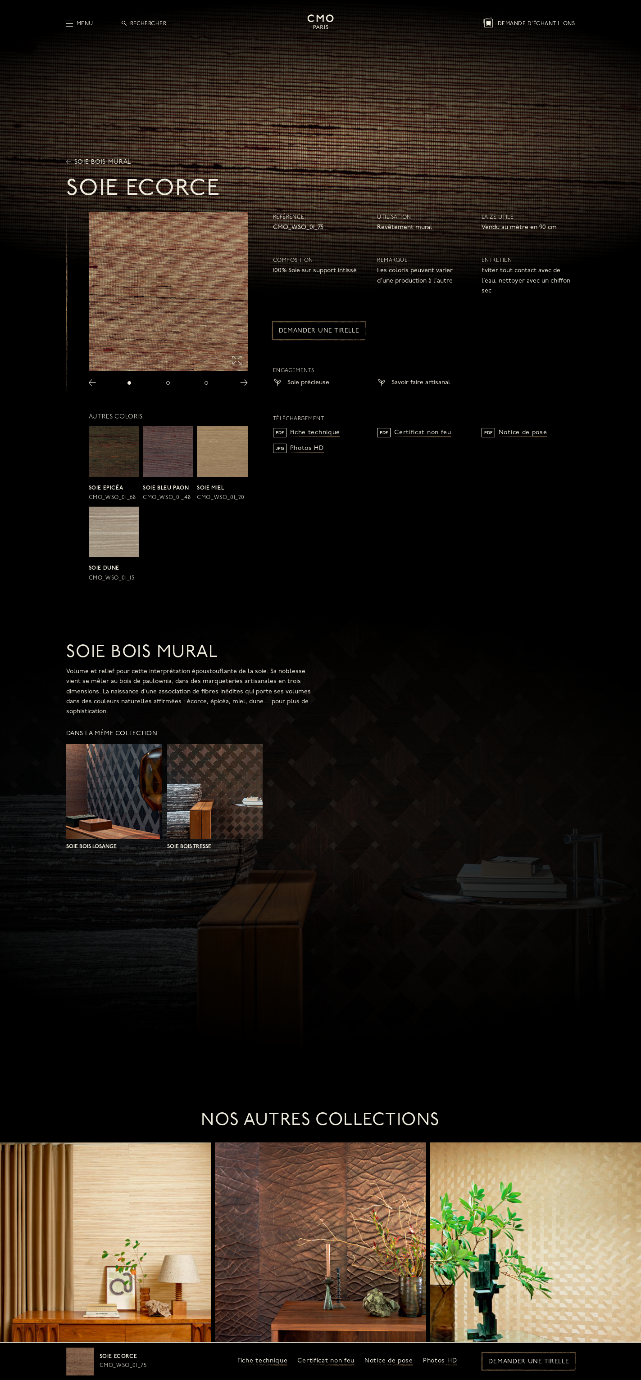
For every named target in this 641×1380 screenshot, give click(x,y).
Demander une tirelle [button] (528, 1361)
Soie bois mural (99, 162)
